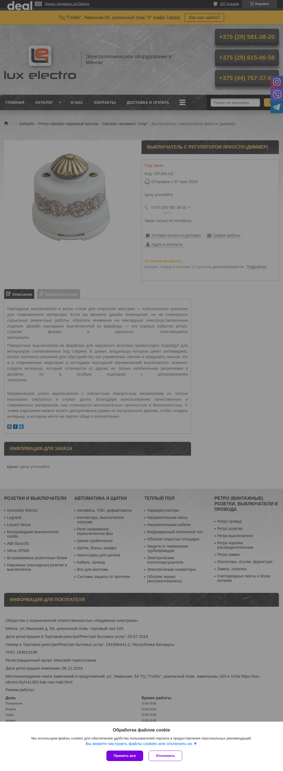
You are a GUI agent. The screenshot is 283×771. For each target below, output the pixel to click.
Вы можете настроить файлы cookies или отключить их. (139, 743)
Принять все (125, 756)
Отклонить (165, 756)
